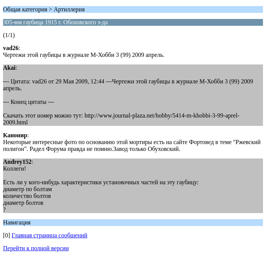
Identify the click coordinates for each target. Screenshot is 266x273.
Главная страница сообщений (49, 235)
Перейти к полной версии (36, 248)
